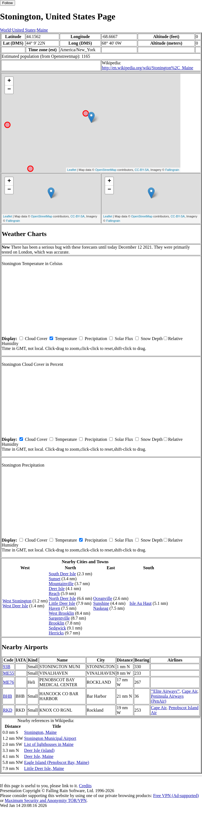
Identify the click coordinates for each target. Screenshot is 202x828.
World (5, 30)
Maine (42, 30)
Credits (85, 785)
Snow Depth (152, 338)
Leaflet (71, 169)
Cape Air (189, 691)
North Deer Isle (62, 598)
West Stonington (16, 601)
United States (24, 30)
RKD (7, 710)
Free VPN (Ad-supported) (176, 795)
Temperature (66, 338)
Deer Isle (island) (39, 750)
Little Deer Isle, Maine (44, 768)
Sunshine (101, 603)
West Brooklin (61, 613)
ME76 (8, 682)
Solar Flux (124, 338)
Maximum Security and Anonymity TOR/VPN (45, 800)
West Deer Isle (15, 605)
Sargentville (59, 618)
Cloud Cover (36, 338)
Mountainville (61, 583)
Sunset (54, 578)
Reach (54, 593)
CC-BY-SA (142, 169)
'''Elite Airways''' (165, 691)
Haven (54, 608)
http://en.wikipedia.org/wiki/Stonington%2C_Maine (147, 67)
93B (6, 666)
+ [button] (9, 81)
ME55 (8, 673)
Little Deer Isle (62, 603)
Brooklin (56, 623)
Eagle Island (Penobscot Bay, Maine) (56, 762)
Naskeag (100, 608)
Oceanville (102, 598)
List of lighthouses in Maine (48, 744)
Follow (7, 3)
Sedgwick (57, 628)
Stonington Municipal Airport (50, 738)
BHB (7, 696)
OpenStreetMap (106, 169)
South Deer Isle (62, 573)
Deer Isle (57, 588)
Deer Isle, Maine (38, 756)
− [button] (9, 89)
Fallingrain (172, 169)
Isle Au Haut (140, 603)
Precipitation (96, 338)
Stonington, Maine (40, 732)
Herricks (56, 633)
